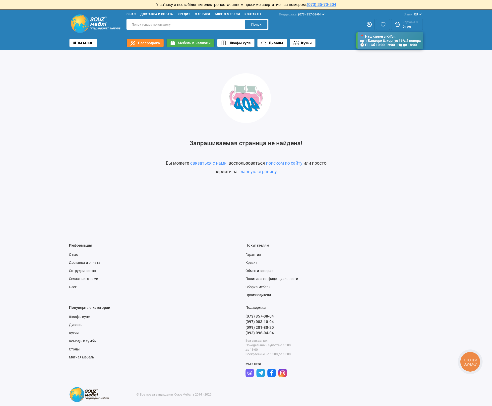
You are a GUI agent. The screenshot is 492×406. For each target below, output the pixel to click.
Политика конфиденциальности (272, 279)
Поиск (256, 24)
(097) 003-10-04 (260, 322)
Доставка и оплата (156, 14)
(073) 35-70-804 (321, 5)
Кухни (303, 43)
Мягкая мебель (81, 357)
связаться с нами (208, 163)
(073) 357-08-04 (302, 14)
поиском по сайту (284, 163)
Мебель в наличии (190, 43)
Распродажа (145, 43)
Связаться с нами (83, 279)
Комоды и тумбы (83, 341)
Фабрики (202, 14)
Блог (73, 287)
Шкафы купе (236, 43)
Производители (258, 295)
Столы (74, 349)
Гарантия (253, 255)
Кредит (184, 14)
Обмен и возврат (259, 271)
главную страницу (258, 171)
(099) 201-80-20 (260, 327)
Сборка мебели (258, 287)
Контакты (253, 14)
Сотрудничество (82, 271)
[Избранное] (383, 24)
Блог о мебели (227, 14)
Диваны (272, 43)
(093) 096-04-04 (260, 333)
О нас (131, 14)
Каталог (83, 43)
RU (413, 14)
